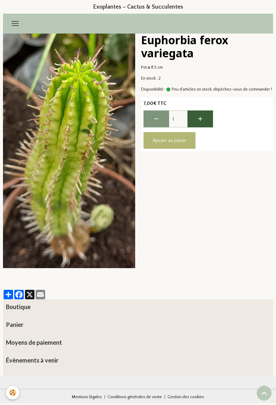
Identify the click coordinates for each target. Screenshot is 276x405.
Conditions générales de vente (135, 397)
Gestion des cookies (186, 397)
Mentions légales (87, 397)
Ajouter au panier (169, 140)
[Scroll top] (264, 393)
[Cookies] (12, 392)
